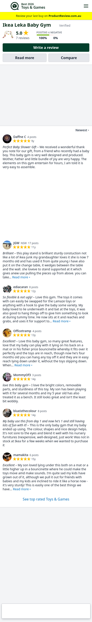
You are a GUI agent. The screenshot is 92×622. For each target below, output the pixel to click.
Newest (78, 130)
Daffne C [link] (19, 137)
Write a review (46, 47)
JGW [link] (16, 243)
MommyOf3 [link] (22, 375)
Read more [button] (20, 277)
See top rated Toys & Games (46, 499)
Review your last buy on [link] (46, 16)
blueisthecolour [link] (25, 411)
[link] (7, 138)
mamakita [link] (20, 455)
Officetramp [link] (22, 331)
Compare (69, 57)
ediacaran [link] (20, 287)
